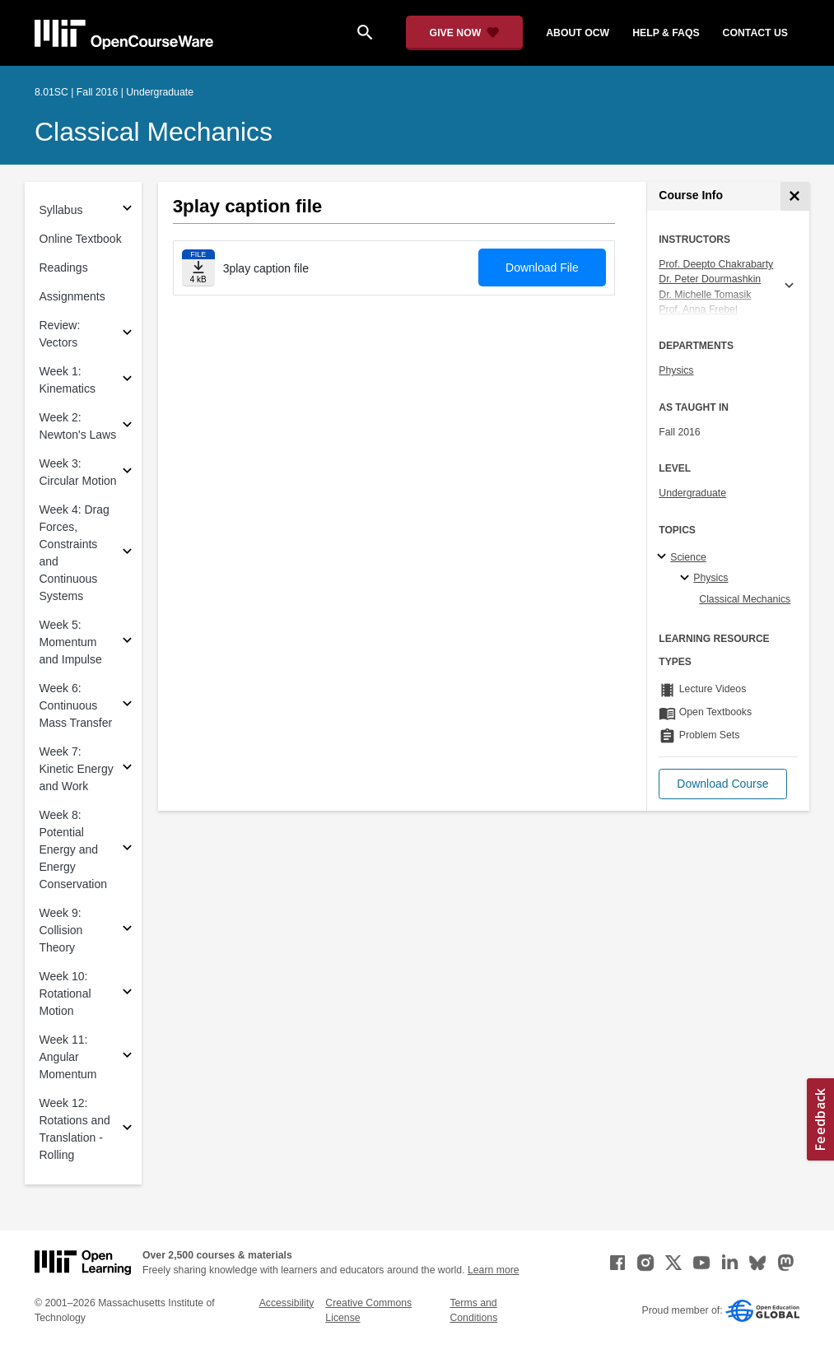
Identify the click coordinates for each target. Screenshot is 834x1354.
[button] (722, 784)
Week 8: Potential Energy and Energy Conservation (74, 849)
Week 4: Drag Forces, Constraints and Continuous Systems (74, 553)
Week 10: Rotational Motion (65, 993)
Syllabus (61, 209)
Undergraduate (692, 493)
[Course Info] (794, 196)
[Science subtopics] (664, 557)
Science (688, 557)
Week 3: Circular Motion (78, 472)
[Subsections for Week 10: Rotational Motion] (127, 994)
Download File (542, 267)
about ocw (577, 33)
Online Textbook (81, 238)
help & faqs (665, 33)
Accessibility (286, 1303)
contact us (755, 33)
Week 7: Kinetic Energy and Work (77, 769)
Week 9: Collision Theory (61, 930)
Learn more (494, 1270)
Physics (676, 370)
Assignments (72, 296)
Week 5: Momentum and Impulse (71, 642)
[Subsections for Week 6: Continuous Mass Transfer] (127, 706)
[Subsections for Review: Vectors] (127, 334)
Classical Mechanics (154, 132)
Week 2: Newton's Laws (78, 426)
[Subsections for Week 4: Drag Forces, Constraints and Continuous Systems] (127, 553)
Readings (64, 267)
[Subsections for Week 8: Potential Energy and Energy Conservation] (127, 850)
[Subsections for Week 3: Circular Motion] (127, 473)
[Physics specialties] (687, 578)
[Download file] (198, 267)
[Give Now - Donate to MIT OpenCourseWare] (465, 33)
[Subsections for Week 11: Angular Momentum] (127, 1057)
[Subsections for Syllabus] (127, 210)
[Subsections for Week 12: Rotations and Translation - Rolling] (127, 1130)
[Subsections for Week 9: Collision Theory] (127, 930)
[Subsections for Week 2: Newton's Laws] (127, 427)
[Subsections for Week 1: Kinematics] (127, 381)
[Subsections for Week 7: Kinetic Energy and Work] (127, 769)
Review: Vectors (60, 334)
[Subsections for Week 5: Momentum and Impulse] (127, 642)
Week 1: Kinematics (68, 380)
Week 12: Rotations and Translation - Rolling (75, 1128)
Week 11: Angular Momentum (68, 1057)
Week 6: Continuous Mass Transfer (76, 705)
